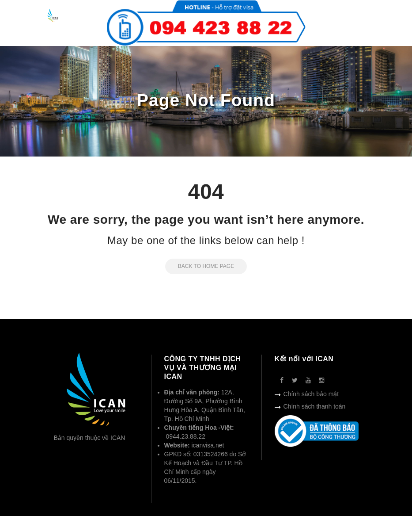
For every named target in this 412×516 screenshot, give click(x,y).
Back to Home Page (199, 266)
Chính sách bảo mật (311, 394)
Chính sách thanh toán (314, 406)
